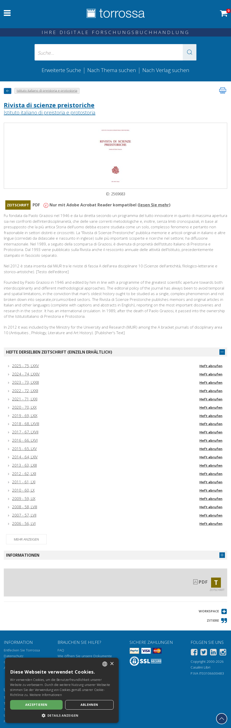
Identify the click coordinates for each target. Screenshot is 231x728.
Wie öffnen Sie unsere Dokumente (85, 656)
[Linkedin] (213, 653)
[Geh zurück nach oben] (221, 718)
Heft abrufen (210, 366)
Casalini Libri (200, 667)
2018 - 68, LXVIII (25, 423)
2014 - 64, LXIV (25, 456)
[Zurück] (7, 91)
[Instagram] (223, 653)
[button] (189, 52)
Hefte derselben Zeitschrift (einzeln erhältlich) (59, 352)
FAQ (61, 650)
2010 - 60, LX (23, 490)
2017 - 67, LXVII (25, 431)
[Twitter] (203, 653)
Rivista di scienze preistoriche (49, 105)
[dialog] (62, 690)
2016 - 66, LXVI (25, 440)
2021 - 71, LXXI (24, 398)
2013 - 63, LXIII (24, 465)
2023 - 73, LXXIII (25, 382)
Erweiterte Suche (61, 70)
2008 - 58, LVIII (24, 506)
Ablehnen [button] (89, 705)
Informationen (22, 555)
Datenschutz (13, 656)
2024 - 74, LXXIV (26, 373)
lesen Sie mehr (154, 205)
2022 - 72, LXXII (25, 390)
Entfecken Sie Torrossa (22, 650)
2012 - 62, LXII (24, 473)
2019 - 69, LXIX (24, 415)
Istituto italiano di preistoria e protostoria (49, 112)
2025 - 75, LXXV (25, 365)
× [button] (112, 664)
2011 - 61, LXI (23, 481)
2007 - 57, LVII (24, 515)
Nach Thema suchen (111, 70)
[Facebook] (194, 653)
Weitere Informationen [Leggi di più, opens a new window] (46, 695)
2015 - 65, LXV (24, 448)
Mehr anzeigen (26, 539)
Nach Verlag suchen (165, 70)
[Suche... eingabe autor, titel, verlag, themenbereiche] (115, 52)
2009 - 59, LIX (23, 498)
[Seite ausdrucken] (222, 90)
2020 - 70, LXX (24, 407)
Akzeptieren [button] (36, 705)
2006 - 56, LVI (24, 523)
